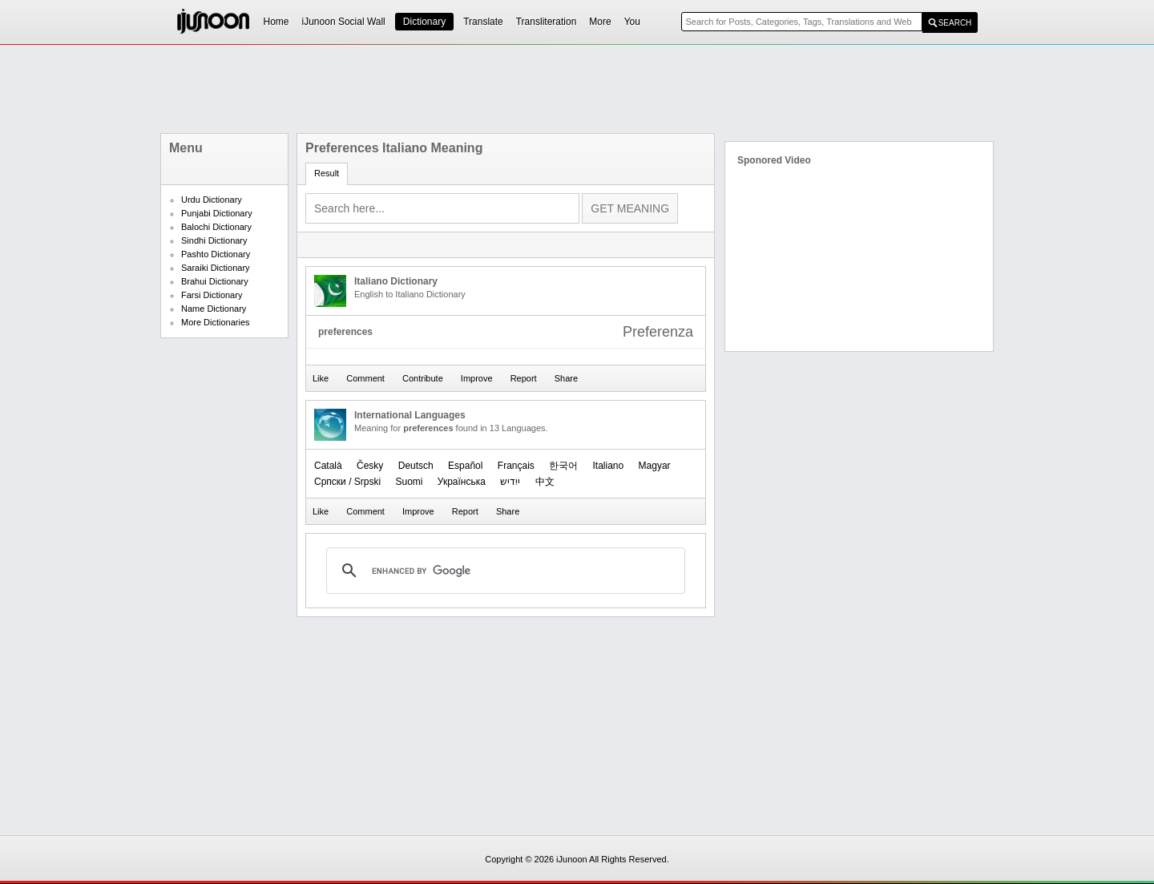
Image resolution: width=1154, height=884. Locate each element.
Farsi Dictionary (211, 295)
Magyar (655, 465)
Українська (462, 481)
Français (516, 465)
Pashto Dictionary (215, 254)
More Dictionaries (215, 322)
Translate (483, 21)
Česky (370, 465)
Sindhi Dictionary (214, 240)
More (600, 21)
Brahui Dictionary (214, 281)
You (632, 21)
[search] (503, 570)
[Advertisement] (577, 89)
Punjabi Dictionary (216, 213)
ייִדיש (510, 481)
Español (465, 465)
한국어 (563, 465)
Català (328, 465)
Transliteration (546, 21)
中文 (545, 481)
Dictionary (424, 21)
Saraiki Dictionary (215, 267)
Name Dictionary (213, 308)
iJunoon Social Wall (343, 21)
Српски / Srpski (347, 481)
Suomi (408, 481)
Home (276, 21)
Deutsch (416, 465)
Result (326, 173)
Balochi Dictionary (216, 227)
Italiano (608, 465)
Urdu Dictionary (211, 199)
